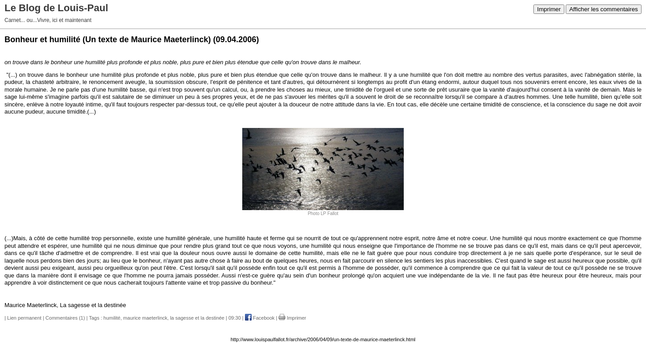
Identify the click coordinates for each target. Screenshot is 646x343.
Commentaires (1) (65, 318)
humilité (112, 318)
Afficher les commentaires (603, 9)
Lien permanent (24, 318)
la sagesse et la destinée (197, 318)
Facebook (260, 318)
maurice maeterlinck (145, 318)
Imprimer (549, 9)
